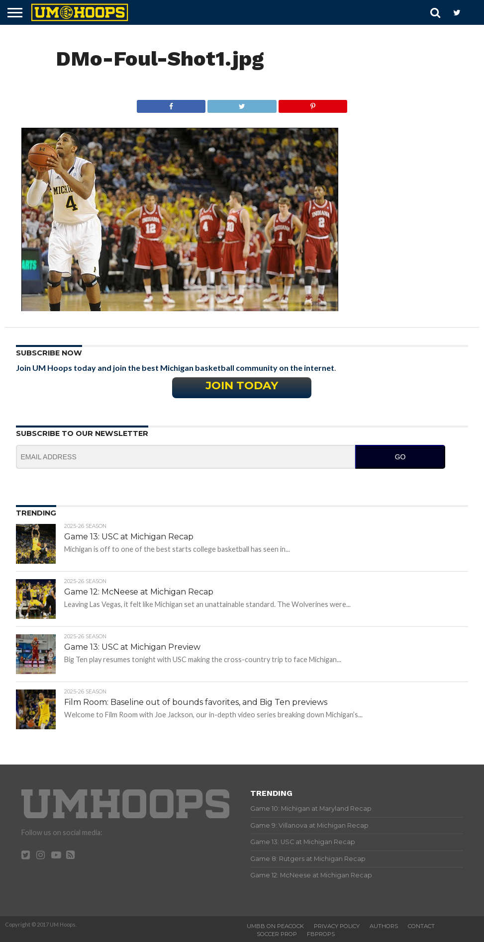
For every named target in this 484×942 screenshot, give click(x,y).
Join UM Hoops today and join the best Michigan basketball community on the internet (175, 367)
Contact (421, 926)
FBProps (321, 934)
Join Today (241, 385)
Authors (384, 926)
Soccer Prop (277, 934)
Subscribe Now (49, 352)
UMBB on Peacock (275, 926)
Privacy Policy (337, 926)
